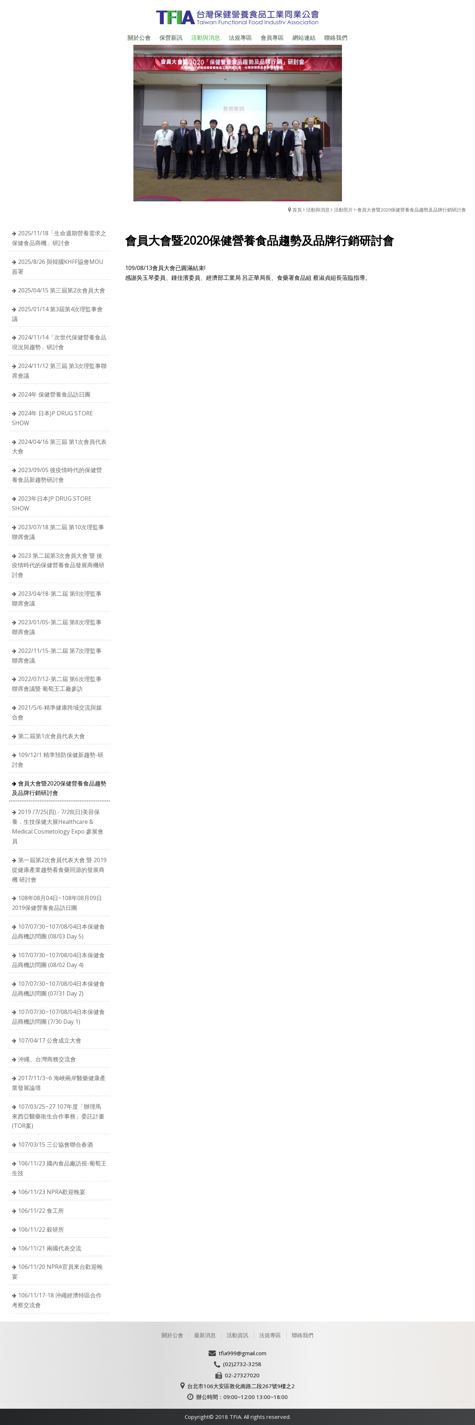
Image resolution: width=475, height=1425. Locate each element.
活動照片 (343, 209)
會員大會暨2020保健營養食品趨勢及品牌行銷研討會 (411, 209)
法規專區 (270, 1335)
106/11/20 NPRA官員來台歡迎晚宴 (57, 1271)
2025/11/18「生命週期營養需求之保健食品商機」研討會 (59, 238)
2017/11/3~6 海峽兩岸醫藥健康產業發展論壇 (59, 1083)
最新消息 (205, 1335)
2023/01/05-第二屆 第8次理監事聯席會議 (57, 627)
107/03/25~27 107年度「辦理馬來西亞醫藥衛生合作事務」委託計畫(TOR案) (58, 1116)
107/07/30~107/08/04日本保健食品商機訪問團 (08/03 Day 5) (58, 931)
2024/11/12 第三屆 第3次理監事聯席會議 (59, 371)
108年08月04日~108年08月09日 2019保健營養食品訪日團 (57, 903)
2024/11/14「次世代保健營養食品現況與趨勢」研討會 (59, 342)
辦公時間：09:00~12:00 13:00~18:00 (242, 1396)
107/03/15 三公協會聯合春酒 (55, 1144)
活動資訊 (237, 1335)
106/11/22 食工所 (41, 1211)
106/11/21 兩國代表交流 (49, 1248)
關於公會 (172, 1335)
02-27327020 (242, 1375)
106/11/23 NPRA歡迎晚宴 (51, 1192)
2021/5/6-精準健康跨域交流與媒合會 (57, 712)
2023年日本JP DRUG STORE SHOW (51, 503)
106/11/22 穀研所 (41, 1229)
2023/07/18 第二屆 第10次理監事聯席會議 (58, 532)
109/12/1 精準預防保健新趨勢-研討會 (57, 760)
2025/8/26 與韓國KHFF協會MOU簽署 (57, 266)
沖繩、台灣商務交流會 (47, 1059)
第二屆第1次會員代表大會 (51, 736)
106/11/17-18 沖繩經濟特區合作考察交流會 (57, 1300)
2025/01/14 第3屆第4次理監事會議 (57, 314)
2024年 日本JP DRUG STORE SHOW (52, 418)
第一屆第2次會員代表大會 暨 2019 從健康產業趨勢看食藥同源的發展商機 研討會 (59, 869)
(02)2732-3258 (242, 1364)
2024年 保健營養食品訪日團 (54, 394)
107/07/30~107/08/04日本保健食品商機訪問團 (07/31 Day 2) (58, 988)
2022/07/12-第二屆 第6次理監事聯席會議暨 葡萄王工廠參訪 (57, 684)
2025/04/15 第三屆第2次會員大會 (61, 290)
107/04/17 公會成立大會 (49, 1040)
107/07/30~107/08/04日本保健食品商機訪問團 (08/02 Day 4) (58, 960)
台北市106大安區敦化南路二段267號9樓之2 (241, 1386)
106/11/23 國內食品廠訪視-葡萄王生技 (59, 1168)
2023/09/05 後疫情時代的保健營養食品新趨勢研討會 (57, 475)
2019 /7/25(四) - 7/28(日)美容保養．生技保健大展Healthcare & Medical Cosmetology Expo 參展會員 (57, 826)
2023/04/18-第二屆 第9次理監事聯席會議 (57, 598)
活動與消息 (318, 209)
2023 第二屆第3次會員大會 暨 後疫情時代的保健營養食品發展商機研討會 (58, 565)
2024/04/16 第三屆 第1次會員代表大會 (59, 446)
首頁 (297, 209)
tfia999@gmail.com (242, 1353)
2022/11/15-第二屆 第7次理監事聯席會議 (57, 655)
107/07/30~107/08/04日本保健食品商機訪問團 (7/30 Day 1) (58, 1017)
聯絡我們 (302, 1335)
